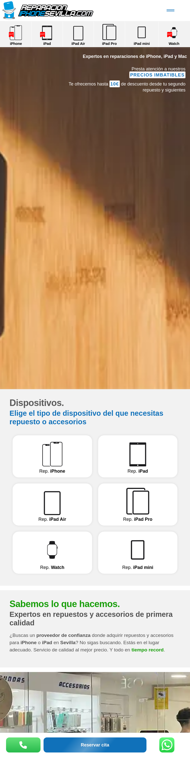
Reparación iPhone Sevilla (61, 10)
